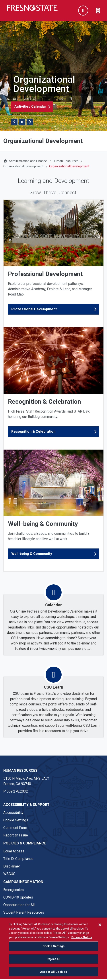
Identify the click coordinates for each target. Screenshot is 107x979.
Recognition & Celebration (33, 431)
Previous (14, 122)
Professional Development (34, 309)
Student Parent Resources (23, 912)
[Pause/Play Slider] (22, 122)
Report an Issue (15, 835)
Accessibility (13, 813)
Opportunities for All (19, 905)
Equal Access (13, 851)
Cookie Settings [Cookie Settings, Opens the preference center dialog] (54, 949)
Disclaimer (11, 866)
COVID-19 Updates (18, 897)
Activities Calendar (30, 106)
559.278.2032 (17, 791)
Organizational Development (23, 166)
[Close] (100, 928)
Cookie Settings (15, 820)
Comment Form (15, 828)
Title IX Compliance (18, 859)
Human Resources (65, 161)
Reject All (53, 962)
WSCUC (9, 874)
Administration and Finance (28, 161)
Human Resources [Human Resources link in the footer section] (20, 770)
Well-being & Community (31, 554)
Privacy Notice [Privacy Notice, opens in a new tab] (81, 940)
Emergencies (13, 890)
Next (30, 122)
